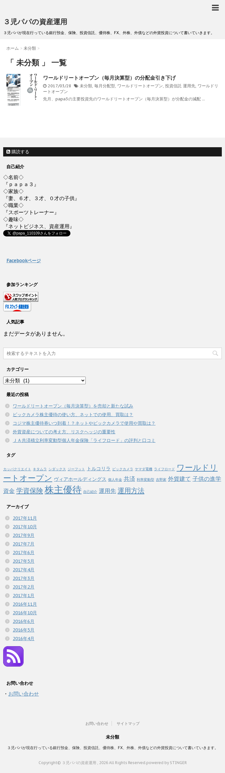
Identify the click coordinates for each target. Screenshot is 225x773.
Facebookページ (23, 261)
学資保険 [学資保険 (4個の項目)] (29, 490)
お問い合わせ (23, 693)
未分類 (86, 86)
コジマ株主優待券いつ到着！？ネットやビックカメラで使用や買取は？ (84, 423)
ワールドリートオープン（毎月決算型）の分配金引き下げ (109, 78)
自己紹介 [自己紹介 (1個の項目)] (90, 491)
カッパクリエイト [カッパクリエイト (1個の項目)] (17, 469)
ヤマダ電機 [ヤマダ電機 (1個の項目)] (143, 469)
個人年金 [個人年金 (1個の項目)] (115, 479)
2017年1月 (23, 595)
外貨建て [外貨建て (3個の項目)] (179, 478)
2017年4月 (23, 570)
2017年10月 (25, 527)
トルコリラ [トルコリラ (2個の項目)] (99, 469)
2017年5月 (23, 561)
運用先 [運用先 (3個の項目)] (107, 491)
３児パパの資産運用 (35, 21)
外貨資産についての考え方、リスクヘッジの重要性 (64, 432)
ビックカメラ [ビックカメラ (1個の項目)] (122, 469)
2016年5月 (23, 630)
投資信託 (173, 86)
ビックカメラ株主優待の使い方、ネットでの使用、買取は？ (73, 414)
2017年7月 (23, 544)
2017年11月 (25, 518)
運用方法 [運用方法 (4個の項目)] (131, 490)
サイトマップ (128, 723)
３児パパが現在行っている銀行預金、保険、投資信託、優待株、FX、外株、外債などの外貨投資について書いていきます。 (112, 747)
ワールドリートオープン (140, 86)
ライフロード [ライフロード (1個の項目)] (164, 469)
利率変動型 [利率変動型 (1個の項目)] (145, 479)
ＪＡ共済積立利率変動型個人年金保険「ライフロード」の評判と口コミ (84, 440)
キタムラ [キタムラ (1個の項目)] (40, 469)
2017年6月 (23, 552)
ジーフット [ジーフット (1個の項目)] (76, 469)
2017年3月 (23, 578)
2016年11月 (25, 604)
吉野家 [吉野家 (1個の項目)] (161, 479)
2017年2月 (23, 587)
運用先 (189, 86)
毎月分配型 (104, 86)
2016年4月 (23, 638)
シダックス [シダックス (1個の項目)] (57, 469)
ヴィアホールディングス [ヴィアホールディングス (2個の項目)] (80, 479)
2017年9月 (23, 535)
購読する (17, 152)
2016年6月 (23, 621)
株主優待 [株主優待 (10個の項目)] (63, 489)
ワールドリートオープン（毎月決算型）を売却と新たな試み (73, 406)
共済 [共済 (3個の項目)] (129, 478)
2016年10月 (25, 613)
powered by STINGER (166, 762)
